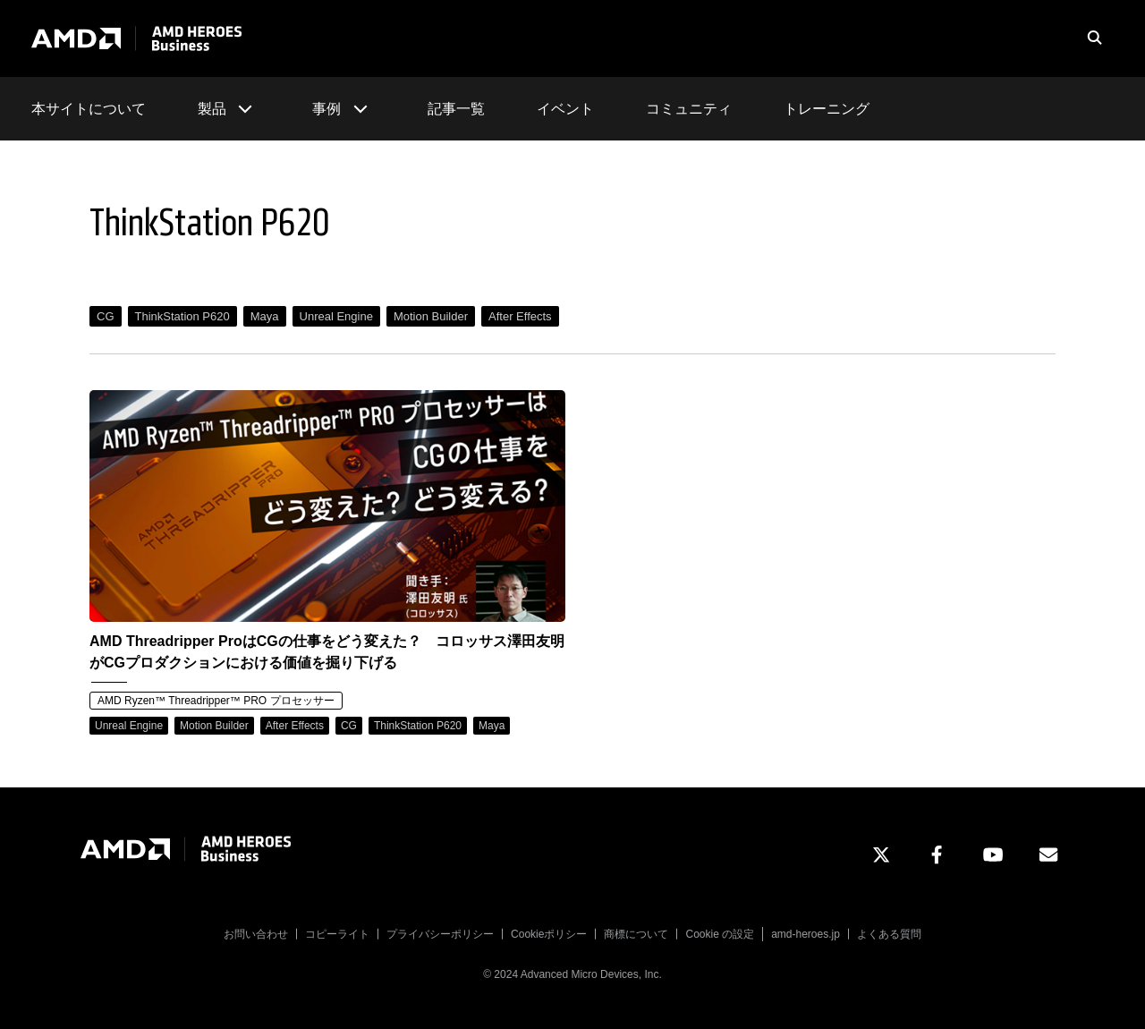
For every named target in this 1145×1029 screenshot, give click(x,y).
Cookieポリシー (549, 934)
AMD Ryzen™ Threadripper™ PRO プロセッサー (216, 700)
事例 (343, 108)
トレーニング (826, 108)
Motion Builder (431, 316)
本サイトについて (88, 108)
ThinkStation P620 (182, 316)
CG (105, 316)
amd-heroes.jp (805, 934)
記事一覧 (456, 108)
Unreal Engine (336, 316)
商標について (636, 934)
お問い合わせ (256, 934)
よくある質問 (889, 934)
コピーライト (337, 934)
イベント (565, 108)
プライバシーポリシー (440, 934)
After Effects (520, 316)
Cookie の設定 (719, 934)
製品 (229, 108)
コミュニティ (689, 108)
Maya (264, 316)
